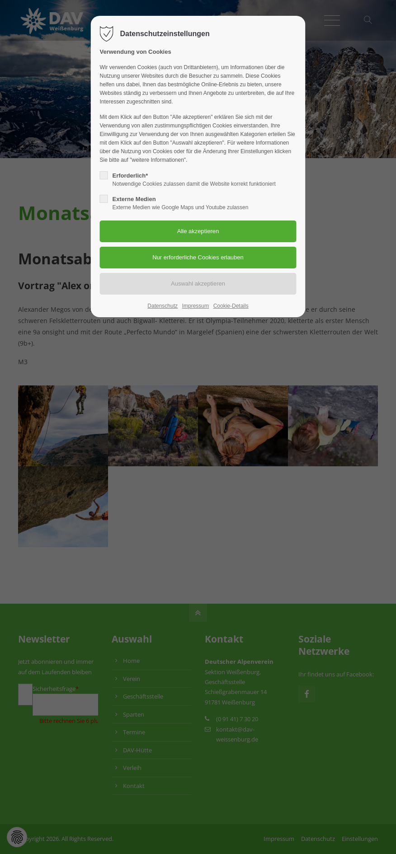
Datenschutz (162, 306)
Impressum (195, 306)
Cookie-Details (231, 306)
